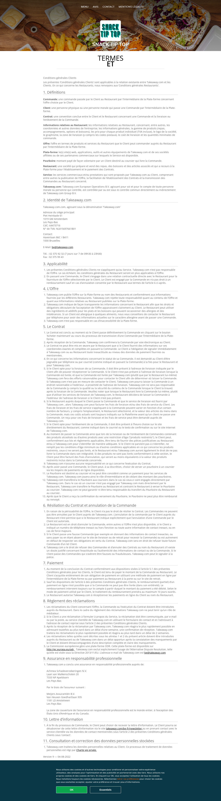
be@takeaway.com (62, 247)
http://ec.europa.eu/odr (61, 649)
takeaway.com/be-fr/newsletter (124, 728)
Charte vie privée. (86, 750)
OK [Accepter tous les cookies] (72, 789)
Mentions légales (131, 6)
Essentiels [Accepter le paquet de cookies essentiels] (105, 789)
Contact (108, 6)
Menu (85, 6)
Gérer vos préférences (128, 779)
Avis (95, 6)
